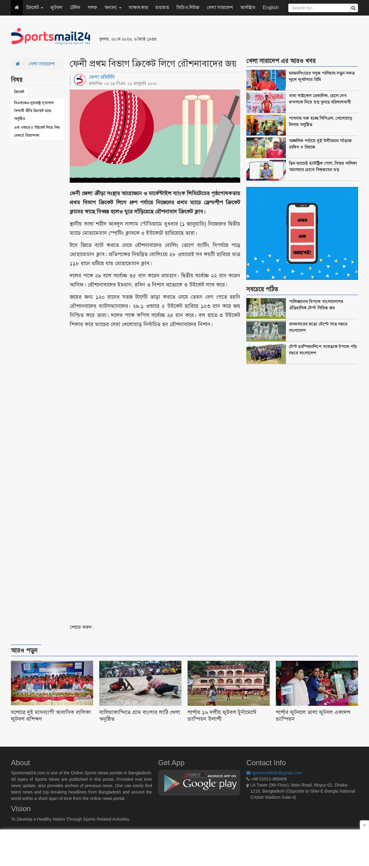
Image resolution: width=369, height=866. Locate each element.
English (271, 7)
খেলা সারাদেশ (220, 7)
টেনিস (75, 7)
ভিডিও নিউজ (188, 7)
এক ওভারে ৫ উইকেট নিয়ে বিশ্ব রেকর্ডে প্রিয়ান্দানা (37, 131)
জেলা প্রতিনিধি (101, 76)
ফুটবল (56, 7)
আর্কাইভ (247, 7)
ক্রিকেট (34, 7)
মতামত (162, 7)
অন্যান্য (112, 7)
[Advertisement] (259, 36)
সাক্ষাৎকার (138, 7)
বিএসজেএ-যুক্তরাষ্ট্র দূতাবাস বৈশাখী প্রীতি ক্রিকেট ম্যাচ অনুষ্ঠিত (34, 110)
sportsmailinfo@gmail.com (274, 772)
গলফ (92, 7)
